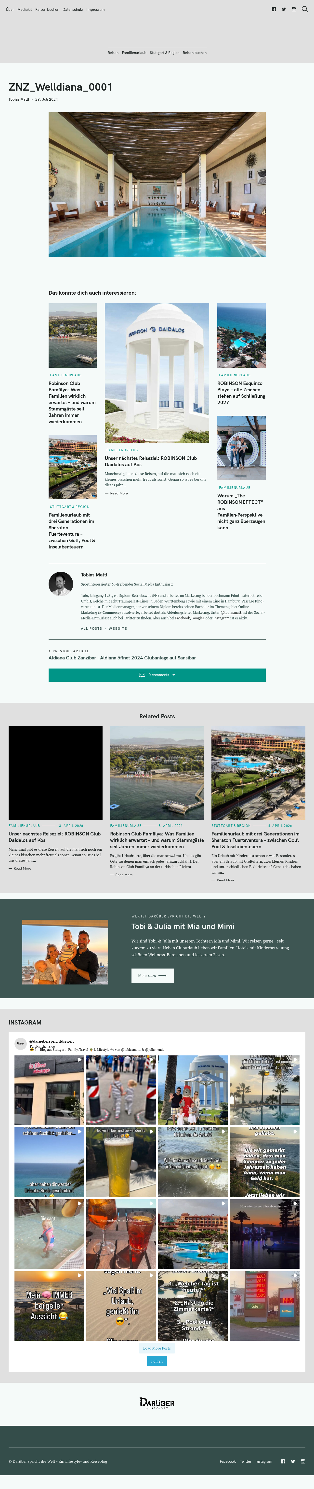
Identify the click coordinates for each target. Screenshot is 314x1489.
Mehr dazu (147, 1002)
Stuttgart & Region (164, 79)
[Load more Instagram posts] (157, 1375)
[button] (49, 1116)
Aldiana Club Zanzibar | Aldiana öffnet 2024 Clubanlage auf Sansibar (122, 684)
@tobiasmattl (231, 639)
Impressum (95, 9)
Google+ (198, 644)
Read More (119, 520)
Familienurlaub (134, 79)
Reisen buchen (47, 9)
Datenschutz (73, 9)
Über (10, 9)
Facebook (182, 644)
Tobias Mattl (19, 125)
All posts (91, 655)
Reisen (113, 79)
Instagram (221, 644)
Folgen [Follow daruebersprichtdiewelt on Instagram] (157, 1387)
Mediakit (24, 9)
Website (118, 655)
